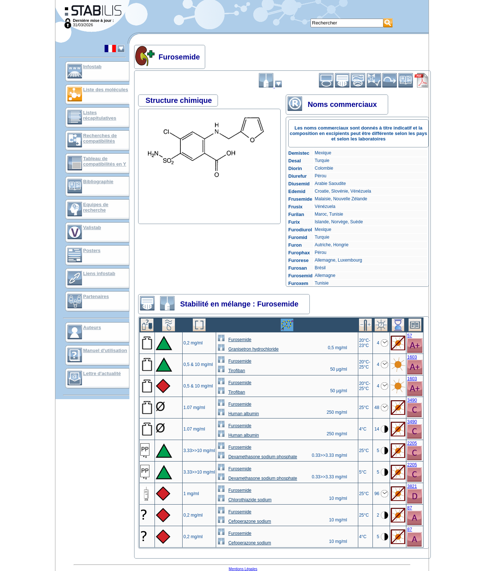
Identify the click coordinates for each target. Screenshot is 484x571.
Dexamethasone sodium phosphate (262, 456)
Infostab (92, 66)
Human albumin (243, 413)
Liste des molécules (105, 89)
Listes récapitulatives (99, 115)
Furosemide (239, 339)
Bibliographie (98, 181)
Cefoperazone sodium (249, 521)
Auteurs (92, 327)
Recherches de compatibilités (100, 138)
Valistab (92, 227)
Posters (92, 250)
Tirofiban (236, 370)
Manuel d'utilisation (105, 350)
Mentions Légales (243, 569)
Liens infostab (99, 273)
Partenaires (96, 296)
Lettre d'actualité (102, 373)
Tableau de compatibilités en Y (104, 161)
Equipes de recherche (95, 207)
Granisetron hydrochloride (253, 349)
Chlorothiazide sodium (250, 499)
